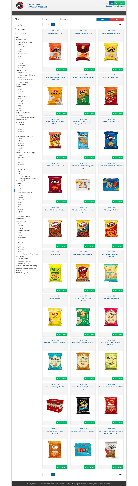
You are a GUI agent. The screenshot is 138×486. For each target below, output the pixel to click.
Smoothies (21, 146)
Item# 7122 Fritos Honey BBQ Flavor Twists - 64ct (83, 210)
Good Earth (21, 94)
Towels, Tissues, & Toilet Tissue (28, 254)
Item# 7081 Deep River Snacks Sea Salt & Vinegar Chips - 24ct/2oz (83, 121)
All (17, 37)
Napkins (20, 242)
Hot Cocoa (21, 129)
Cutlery (20, 235)
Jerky (19, 204)
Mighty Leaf (21, 101)
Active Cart (119, 3)
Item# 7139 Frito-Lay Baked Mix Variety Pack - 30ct (82, 165)
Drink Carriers (22, 237)
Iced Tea (20, 160)
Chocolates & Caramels (25, 193)
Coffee (20, 155)
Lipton (20, 98)
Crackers (20, 197)
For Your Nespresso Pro (25, 80)
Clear (116, 19)
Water (19, 171)
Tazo (19, 108)
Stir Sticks (21, 249)
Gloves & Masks (23, 259)
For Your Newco (23, 82)
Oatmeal (20, 209)
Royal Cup (21, 63)
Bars (19, 186)
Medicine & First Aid (24, 263)
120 (49, 25)
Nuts (19, 207)
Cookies (20, 195)
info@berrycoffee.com (37, 7)
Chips (19, 190)
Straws (20, 251)
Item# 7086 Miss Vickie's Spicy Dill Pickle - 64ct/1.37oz (111, 342)
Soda (19, 167)
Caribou (20, 49)
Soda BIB (20, 148)
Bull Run (20, 44)
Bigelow (20, 89)
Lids (19, 240)
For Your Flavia (22, 73)
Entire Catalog (21, 29)
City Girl (20, 51)
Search (103, 19)
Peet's (19, 61)
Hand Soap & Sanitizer (25, 261)
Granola (20, 202)
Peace (19, 58)
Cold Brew (21, 141)
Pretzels (20, 214)
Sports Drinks (22, 169)
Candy (19, 188)
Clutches (20, 228)
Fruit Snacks (21, 200)
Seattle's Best (22, 66)
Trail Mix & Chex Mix (24, 216)
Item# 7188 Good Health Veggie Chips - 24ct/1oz (111, 254)
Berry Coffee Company (25, 42)
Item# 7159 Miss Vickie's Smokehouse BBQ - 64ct (83, 342)
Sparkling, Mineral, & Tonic (27, 179)
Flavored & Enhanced (25, 176)
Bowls (19, 223)
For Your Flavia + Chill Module (27, 75)
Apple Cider (21, 124)
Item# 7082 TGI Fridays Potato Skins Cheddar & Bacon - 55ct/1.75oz (111, 431)
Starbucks (21, 68)
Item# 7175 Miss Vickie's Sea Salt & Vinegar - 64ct (55, 342)
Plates (19, 244)
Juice (19, 162)
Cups (19, 233)
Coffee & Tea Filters (24, 230)
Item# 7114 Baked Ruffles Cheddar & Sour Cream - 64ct (55, 77)
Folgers (20, 56)
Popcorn (20, 211)
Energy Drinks (22, 157)
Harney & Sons (22, 96)
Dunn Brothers (22, 54)
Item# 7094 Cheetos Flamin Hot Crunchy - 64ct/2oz (55, 121)
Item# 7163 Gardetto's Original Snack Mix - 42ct (82, 254)
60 (44, 25)
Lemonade (21, 131)
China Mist (21, 91)
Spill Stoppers (22, 247)
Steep (19, 105)
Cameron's (21, 47)
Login (111, 3)
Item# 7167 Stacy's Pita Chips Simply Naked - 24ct (83, 386)
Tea (19, 134)
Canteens (20, 226)
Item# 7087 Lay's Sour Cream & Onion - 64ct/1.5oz (83, 298)
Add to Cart (61, 69)
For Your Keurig (22, 77)
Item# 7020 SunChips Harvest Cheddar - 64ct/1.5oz (55, 431)
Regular (21, 174)
